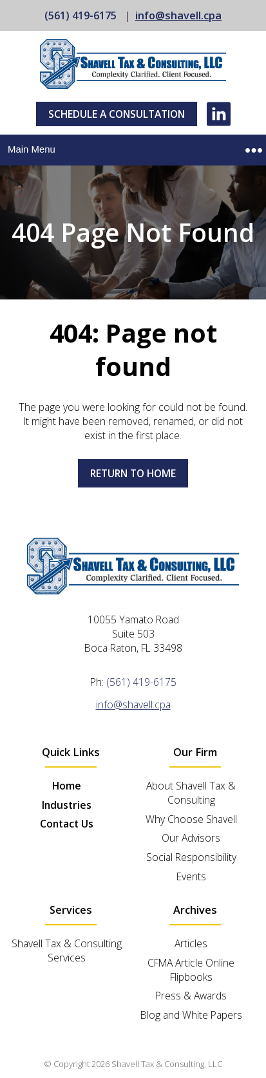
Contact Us (66, 824)
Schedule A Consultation (116, 114)
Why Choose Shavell (191, 819)
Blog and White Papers (191, 1015)
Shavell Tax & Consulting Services (67, 950)
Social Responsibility (191, 857)
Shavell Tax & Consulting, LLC (166, 1064)
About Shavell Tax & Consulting (191, 793)
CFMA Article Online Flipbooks (190, 970)
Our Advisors (191, 838)
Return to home (133, 473)
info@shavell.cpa (178, 15)
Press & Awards (191, 995)
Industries (66, 805)
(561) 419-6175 (80, 15)
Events (191, 876)
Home (66, 786)
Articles (191, 943)
